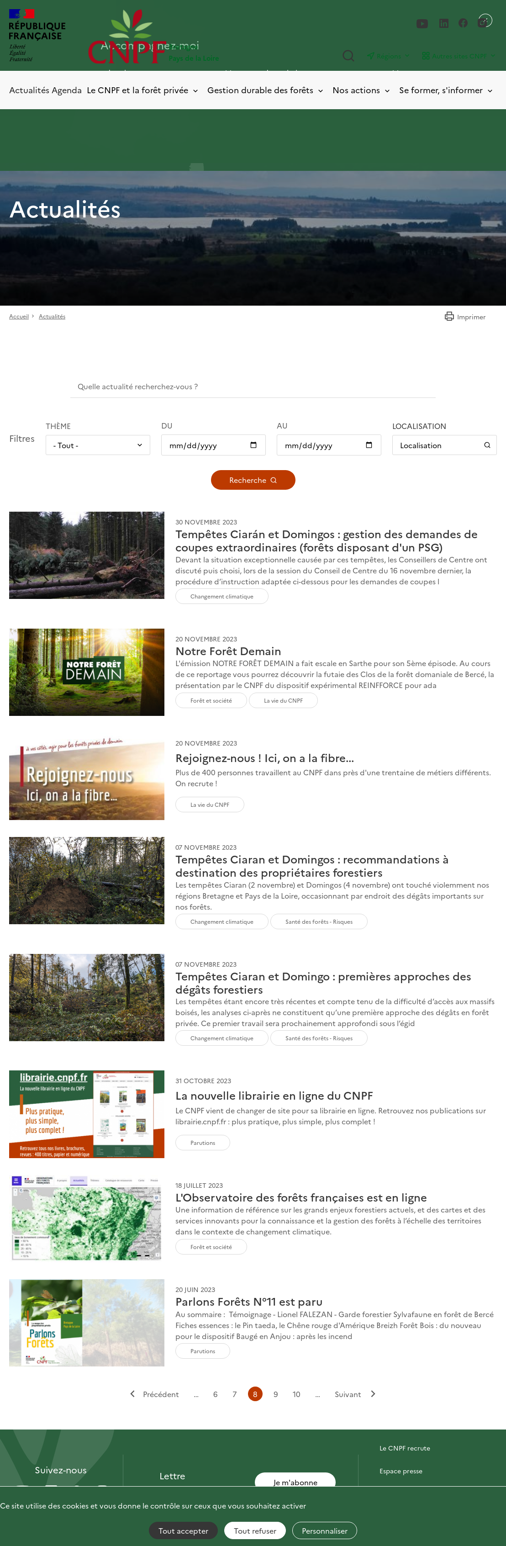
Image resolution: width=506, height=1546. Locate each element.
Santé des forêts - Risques (319, 921)
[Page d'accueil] (170, 36)
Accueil (19, 316)
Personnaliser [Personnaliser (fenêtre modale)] (325, 1530)
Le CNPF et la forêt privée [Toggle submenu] (143, 90)
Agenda (67, 89)
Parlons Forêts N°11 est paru (248, 1301)
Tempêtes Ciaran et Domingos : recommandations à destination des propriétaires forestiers (312, 865)
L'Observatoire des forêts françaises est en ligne (301, 1197)
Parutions (202, 1142)
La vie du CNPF (283, 700)
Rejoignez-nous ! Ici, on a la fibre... (264, 757)
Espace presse (401, 1470)
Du (167, 425)
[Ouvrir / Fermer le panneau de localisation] (444, 445)
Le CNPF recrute (405, 1447)
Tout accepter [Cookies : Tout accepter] (183, 1530)
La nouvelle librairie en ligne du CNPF (274, 1095)
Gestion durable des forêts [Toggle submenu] (266, 90)
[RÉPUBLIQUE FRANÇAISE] (37, 36)
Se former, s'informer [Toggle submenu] (446, 90)
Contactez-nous (404, 1425)
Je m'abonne (295, 1482)
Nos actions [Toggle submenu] (361, 90)
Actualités (29, 89)
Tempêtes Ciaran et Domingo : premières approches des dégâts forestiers (323, 982)
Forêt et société (211, 700)
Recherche (253, 480)
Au (282, 425)
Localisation (419, 426)
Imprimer (465, 316)
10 (296, 1393)
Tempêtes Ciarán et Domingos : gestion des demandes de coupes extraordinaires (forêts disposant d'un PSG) (326, 540)
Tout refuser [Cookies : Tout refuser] (255, 1530)
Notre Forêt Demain (228, 650)
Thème (58, 426)
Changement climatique (221, 596)
